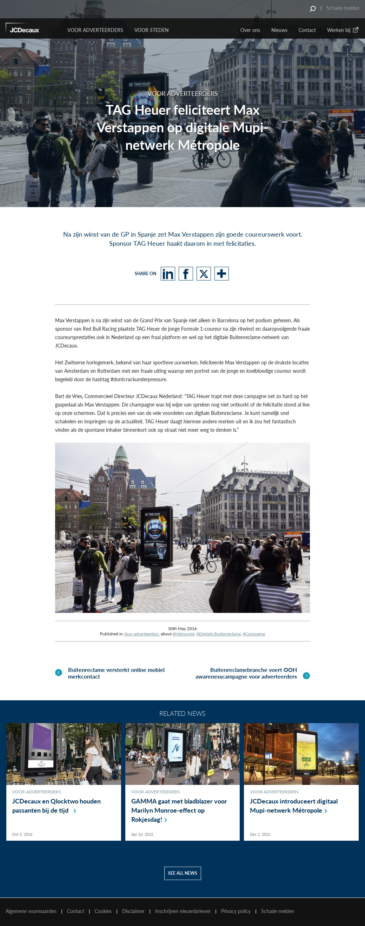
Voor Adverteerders (95, 30)
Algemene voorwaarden (31, 911)
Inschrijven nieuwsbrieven (183, 911)
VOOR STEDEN (151, 30)
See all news (182, 873)
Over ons (250, 30)
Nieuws (279, 30)
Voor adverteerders (141, 633)
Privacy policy (236, 911)
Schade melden (342, 8)
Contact (307, 30)
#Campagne (254, 633)
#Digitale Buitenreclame (219, 633)
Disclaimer (133, 911)
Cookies (103, 911)
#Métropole (183, 633)
